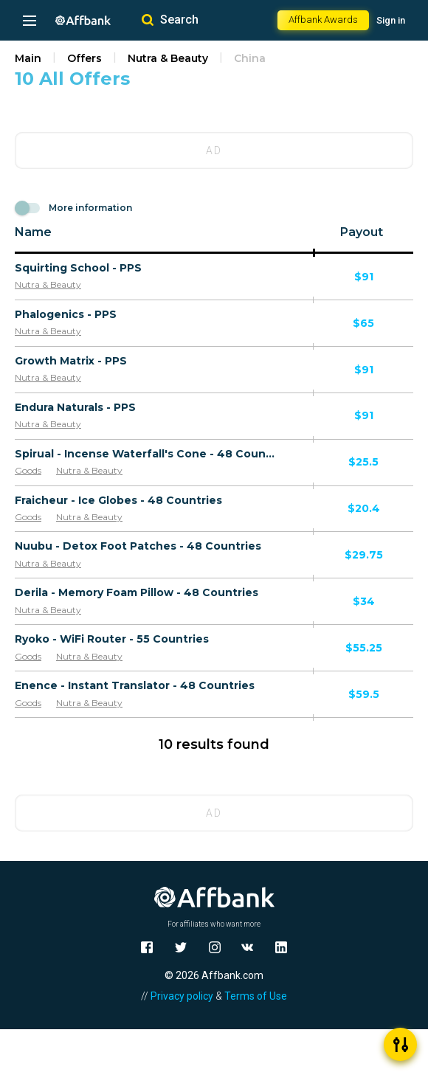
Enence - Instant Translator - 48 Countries (135, 685)
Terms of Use (255, 996)
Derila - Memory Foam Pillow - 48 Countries (136, 592)
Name (33, 232)
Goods (28, 470)
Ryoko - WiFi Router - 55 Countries (112, 639)
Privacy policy (182, 996)
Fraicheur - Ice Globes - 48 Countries (118, 500)
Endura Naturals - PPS (75, 407)
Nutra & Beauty (168, 58)
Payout (361, 232)
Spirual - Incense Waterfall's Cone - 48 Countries (146, 453)
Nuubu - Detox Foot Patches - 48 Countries (138, 546)
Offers (84, 58)
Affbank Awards (323, 19)
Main (28, 58)
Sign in (390, 20)
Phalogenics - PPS (66, 314)
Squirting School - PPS (78, 267)
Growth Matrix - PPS (71, 360)
